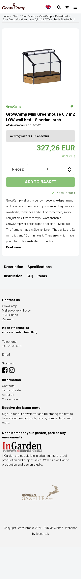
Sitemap (8, 363)
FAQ (30, 276)
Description (13, 267)
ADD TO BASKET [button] (40, 181)
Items (42, 276)
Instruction (13, 276)
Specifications (39, 267)
